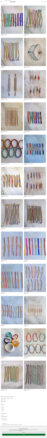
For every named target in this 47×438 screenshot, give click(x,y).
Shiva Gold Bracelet (4, 389)
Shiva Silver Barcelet (27, 389)
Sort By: (2, 4)
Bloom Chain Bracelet (4, 131)
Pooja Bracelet (26, 357)
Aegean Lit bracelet (27, 228)
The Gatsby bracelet (4, 99)
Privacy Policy (21, 430)
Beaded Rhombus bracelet (28, 99)
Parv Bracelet (3, 325)
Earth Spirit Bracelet (27, 131)
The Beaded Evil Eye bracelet (28, 163)
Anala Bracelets (3, 357)
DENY (24, 432)
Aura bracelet (3, 228)
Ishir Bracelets (26, 325)
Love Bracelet (26, 260)
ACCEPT (23, 434)
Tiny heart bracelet (4, 34)
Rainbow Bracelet (3, 260)
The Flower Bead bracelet (5, 163)
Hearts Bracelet (26, 34)
